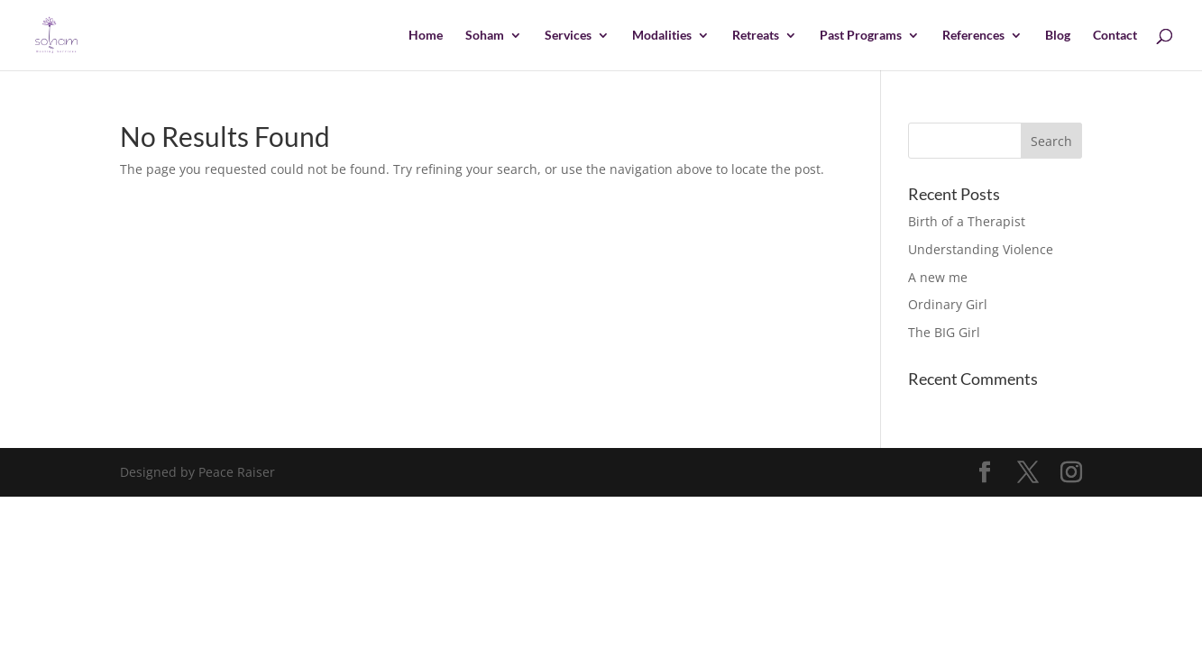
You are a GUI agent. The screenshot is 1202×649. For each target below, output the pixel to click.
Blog (1057, 35)
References (973, 35)
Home (425, 35)
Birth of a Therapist (966, 221)
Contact (1115, 35)
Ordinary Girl (947, 304)
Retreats (755, 35)
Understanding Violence (980, 249)
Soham (484, 35)
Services (568, 35)
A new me (938, 277)
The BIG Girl (944, 332)
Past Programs (861, 35)
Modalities (662, 35)
